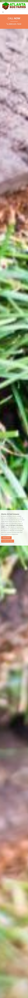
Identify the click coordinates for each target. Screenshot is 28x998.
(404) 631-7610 (7, 69)
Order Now (6, 65)
